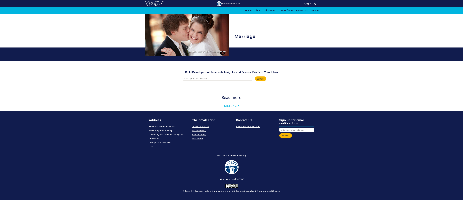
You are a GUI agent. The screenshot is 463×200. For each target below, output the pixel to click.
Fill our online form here (248, 126)
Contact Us (302, 10)
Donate (315, 10)
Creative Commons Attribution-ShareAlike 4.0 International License (246, 191)
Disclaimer (197, 138)
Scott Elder (202, 51)
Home (248, 10)
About (258, 10)
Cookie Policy (199, 134)
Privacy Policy (199, 130)
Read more (231, 97)
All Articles (270, 10)
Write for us (287, 10)
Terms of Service (200, 126)
